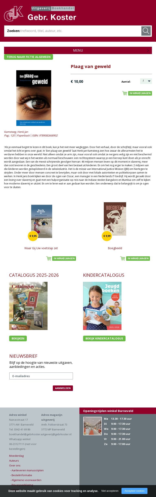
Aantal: (126, 81)
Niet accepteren (109, 491)
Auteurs (14, 460)
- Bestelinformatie (21, 475)
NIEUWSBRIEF (23, 356)
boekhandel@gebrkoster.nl (26, 434)
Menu (78, 50)
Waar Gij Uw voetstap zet (41, 248)
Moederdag (16, 456)
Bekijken (18, 338)
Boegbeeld (115, 248)
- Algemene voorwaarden (25, 480)
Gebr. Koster (40, 14)
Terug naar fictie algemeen (28, 57)
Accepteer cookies (134, 491)
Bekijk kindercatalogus (104, 338)
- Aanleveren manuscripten (27, 470)
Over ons (15, 465)
